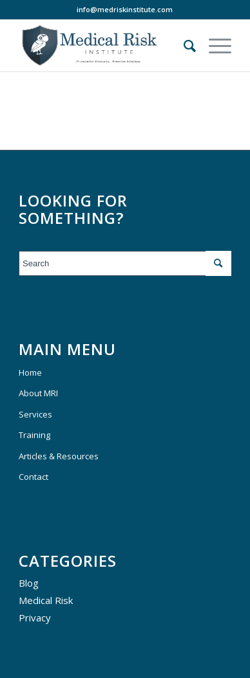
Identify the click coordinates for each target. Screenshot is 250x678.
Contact (33, 476)
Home (30, 372)
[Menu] (213, 45)
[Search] (183, 45)
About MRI (38, 393)
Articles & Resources (59, 456)
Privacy (35, 617)
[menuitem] (183, 45)
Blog (29, 582)
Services (35, 414)
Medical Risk (46, 600)
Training (34, 435)
